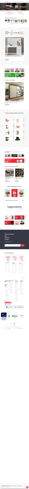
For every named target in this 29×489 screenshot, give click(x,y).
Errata (10, 290)
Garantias (16, 294)
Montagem (16, 293)
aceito (26, 486)
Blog (10, 289)
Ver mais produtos (21, 33)
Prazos (16, 284)
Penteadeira (20, 266)
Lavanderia (6, 265)
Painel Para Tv (14, 266)
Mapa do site (14, 328)
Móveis (11, 288)
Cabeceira (9, 265)
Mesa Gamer (23, 266)
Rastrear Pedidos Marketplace (21, 283)
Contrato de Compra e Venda (16, 291)
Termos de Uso (17, 289)
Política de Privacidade (9, 328)
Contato (21, 287)
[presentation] (2, 7)
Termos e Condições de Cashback (17, 299)
